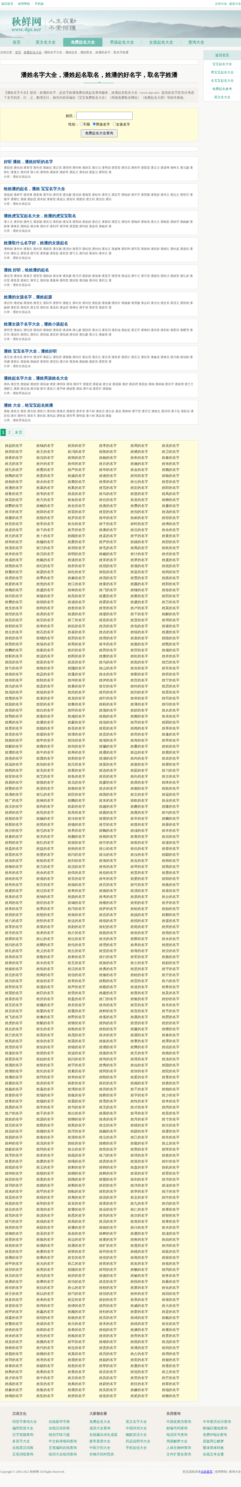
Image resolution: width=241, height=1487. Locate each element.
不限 (85, 124)
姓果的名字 (45, 1372)
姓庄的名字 (76, 764)
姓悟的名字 (139, 1282)
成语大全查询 (99, 1428)
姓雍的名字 (45, 746)
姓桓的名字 (76, 849)
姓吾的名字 (170, 1113)
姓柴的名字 (139, 764)
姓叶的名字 (108, 698)
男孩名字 (101, 124)
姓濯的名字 (139, 1035)
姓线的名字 (14, 1167)
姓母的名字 (139, 951)
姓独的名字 (170, 1089)
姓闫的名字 (76, 855)
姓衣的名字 (76, 1005)
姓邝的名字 (76, 909)
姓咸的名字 (76, 716)
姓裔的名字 (14, 1257)
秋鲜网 (34, 1471)
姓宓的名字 (45, 674)
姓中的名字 (45, 1378)
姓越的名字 (108, 806)
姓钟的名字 (14, 1173)
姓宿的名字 (14, 710)
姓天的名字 (139, 1053)
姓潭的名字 (170, 1041)
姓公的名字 (108, 849)
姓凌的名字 (76, 602)
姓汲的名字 (45, 656)
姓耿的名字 (170, 788)
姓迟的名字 (108, 915)
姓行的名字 (108, 957)
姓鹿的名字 (139, 1017)
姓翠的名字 (170, 1384)
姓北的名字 (14, 975)
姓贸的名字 (139, 981)
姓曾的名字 (139, 824)
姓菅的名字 (170, 1173)
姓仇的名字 (14, 686)
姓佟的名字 (14, 885)
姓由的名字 (170, 1239)
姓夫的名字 (170, 1227)
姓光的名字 (108, 939)
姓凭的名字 (108, 1215)
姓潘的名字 (14, 488)
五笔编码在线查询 (63, 1448)
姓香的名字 (76, 1372)
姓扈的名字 (170, 752)
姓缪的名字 (108, 614)
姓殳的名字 (170, 800)
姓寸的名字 (170, 1119)
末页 (19, 432)
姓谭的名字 (76, 734)
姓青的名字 (170, 1077)
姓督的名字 (170, 849)
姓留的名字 (170, 1257)
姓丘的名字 (76, 951)
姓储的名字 (170, 650)
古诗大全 (221, 4)
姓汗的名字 (170, 1191)
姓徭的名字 (45, 1197)
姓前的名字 (14, 1245)
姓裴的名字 (139, 638)
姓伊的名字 (108, 680)
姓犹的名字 (108, 933)
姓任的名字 (108, 500)
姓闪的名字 (76, 1059)
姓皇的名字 (108, 1396)
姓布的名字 (108, 1005)
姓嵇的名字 (45, 915)
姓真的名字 (76, 1354)
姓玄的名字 (76, 1257)
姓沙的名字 (14, 830)
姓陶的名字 (14, 476)
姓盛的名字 (45, 590)
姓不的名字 (45, 1113)
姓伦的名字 (76, 945)
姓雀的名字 (108, 1017)
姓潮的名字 (108, 1047)
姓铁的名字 (14, 1330)
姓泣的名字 (108, 1137)
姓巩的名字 (45, 812)
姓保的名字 (170, 1300)
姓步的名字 (108, 788)
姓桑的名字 (139, 746)
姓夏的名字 (108, 596)
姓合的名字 (14, 1209)
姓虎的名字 (14, 1023)
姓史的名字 (76, 506)
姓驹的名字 (108, 1023)
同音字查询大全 (24, 1422)
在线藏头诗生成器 (103, 1435)
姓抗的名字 (45, 1288)
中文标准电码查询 (63, 1441)
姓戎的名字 (14, 692)
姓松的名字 (139, 656)
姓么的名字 (76, 1288)
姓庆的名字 (45, 999)
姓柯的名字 (45, 608)
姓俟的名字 (170, 1263)
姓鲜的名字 (108, 1011)
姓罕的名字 (45, 1191)
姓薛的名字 (45, 512)
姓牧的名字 (45, 668)
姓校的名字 (108, 1288)
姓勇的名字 (108, 969)
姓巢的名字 (14, 836)
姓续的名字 (108, 921)
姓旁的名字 (139, 1336)
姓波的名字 (76, 1053)
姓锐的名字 (108, 1330)
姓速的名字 (14, 1053)
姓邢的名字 (76, 638)
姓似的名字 (45, 1047)
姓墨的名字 (170, 873)
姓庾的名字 (139, 782)
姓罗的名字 (76, 518)
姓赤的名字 (45, 1083)
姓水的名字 (45, 482)
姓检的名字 (76, 1029)
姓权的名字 (139, 842)
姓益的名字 (45, 849)
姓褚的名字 (139, 452)
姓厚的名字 (170, 1209)
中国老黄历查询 (178, 1422)
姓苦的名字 (139, 1378)
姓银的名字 (139, 999)
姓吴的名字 (170, 446)
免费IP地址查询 (215, 1435)
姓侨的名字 (76, 1396)
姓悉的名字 (76, 1215)
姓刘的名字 (139, 692)
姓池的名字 (108, 722)
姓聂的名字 (108, 812)
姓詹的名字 (14, 698)
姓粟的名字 (76, 1011)
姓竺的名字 (108, 842)
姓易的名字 (14, 782)
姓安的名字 (14, 524)
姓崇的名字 (108, 1336)
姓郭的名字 (170, 584)
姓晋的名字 (14, 855)
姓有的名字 (108, 867)
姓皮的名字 (14, 530)
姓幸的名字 (139, 698)
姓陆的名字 (170, 638)
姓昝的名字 (76, 608)
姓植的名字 (139, 1251)
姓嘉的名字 (45, 1089)
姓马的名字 (108, 494)
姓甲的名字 (14, 1263)
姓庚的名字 (14, 1282)
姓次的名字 (170, 1125)
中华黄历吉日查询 (217, 1422)
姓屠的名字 (45, 722)
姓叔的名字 (76, 1233)
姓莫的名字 (170, 608)
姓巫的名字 (76, 662)
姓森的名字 (14, 1318)
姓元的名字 (14, 536)
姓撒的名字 (45, 1342)
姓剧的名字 (76, 927)
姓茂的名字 (76, 1035)
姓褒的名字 (170, 1330)
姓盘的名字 (139, 1167)
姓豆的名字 (14, 1011)
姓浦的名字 (108, 758)
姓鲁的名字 (14, 494)
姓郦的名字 (14, 746)
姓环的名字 (108, 1251)
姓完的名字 (14, 1125)
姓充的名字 (45, 770)
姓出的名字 (76, 1113)
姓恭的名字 (14, 957)
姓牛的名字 (45, 752)
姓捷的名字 (108, 1276)
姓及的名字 (170, 993)
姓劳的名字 (139, 734)
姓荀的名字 (76, 644)
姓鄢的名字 (170, 855)
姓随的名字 (76, 1269)
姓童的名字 (108, 584)
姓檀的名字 (170, 1029)
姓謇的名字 (139, 1041)
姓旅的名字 (108, 963)
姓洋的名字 (139, 1185)
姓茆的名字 (14, 1179)
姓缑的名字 (14, 867)
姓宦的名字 (14, 776)
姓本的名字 (170, 1101)
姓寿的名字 (76, 752)
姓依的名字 (139, 933)
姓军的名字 (139, 957)
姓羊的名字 (108, 644)
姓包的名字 (139, 626)
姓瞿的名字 (170, 764)
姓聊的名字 (76, 1119)
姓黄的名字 (170, 536)
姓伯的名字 (108, 873)
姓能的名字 (45, 728)
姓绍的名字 (45, 1318)
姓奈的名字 (45, 1041)
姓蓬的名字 (76, 674)
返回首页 (7, 4)
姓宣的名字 (108, 620)
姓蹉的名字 (139, 1131)
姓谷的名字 (139, 668)
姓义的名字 (45, 951)
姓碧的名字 (45, 1053)
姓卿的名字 (45, 945)
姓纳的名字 (45, 897)
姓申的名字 (45, 740)
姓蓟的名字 (108, 704)
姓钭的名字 (139, 686)
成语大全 (235, 4)
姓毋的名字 (170, 824)
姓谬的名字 (170, 1131)
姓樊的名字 (14, 602)
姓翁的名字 (45, 644)
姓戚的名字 (76, 476)
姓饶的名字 (76, 824)
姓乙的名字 (76, 1263)
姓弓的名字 (14, 668)
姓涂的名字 (14, 861)
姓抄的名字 (108, 1300)
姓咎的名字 (139, 1239)
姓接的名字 (108, 1053)
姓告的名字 (45, 1336)
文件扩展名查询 (178, 1454)
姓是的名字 (170, 1312)
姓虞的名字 (139, 602)
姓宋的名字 (108, 560)
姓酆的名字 (14, 506)
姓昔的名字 (14, 1251)
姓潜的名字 (76, 1137)
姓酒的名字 (14, 1065)
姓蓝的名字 (139, 572)
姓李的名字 (108, 446)
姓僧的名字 (14, 1071)
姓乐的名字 (76, 524)
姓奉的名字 (76, 957)
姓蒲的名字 (108, 710)
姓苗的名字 (139, 494)
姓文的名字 (139, 794)
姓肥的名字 (170, 1017)
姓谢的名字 (108, 476)
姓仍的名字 (170, 1203)
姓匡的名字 (76, 794)
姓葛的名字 (45, 488)
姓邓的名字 (170, 620)
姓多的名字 (14, 1300)
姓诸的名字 (170, 626)
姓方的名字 (45, 500)
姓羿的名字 (139, 650)
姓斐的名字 (14, 1095)
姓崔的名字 (76, 632)
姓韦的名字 (45, 494)
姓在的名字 (170, 1324)
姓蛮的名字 (14, 1197)
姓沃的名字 (14, 806)
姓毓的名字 (170, 1318)
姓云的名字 (139, 482)
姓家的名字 (45, 650)
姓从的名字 (170, 710)
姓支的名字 (14, 608)
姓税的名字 (139, 1342)
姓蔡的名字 (139, 596)
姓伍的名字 (139, 530)
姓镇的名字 (108, 1227)
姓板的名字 (76, 1095)
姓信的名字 (76, 975)
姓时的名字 (139, 524)
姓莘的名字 (170, 728)
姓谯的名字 (45, 879)
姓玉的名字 (45, 1167)
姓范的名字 (108, 488)
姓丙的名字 (170, 1269)
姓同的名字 (45, 1149)
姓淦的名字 (170, 1185)
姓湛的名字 (14, 548)
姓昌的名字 (76, 494)
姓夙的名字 (76, 1125)
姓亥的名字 (14, 1342)
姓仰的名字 (14, 680)
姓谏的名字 (139, 1330)
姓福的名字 (76, 885)
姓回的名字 (170, 1294)
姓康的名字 (108, 530)
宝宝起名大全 (222, 64)
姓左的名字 (14, 632)
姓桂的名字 (170, 746)
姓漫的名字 (45, 987)
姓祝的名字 (170, 566)
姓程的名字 (14, 638)
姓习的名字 (170, 770)
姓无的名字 (108, 1107)
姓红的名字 (45, 842)
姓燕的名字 (14, 758)
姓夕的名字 (14, 1378)
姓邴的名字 (76, 656)
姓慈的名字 (170, 945)
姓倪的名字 (139, 512)
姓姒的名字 (108, 1360)
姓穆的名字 (45, 542)
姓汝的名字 (139, 855)
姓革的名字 (76, 981)
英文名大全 (46, 42)
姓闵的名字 (170, 572)
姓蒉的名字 (14, 1161)
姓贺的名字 (108, 512)
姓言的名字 (45, 885)
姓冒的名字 (14, 1306)
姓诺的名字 (45, 1324)
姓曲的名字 (170, 885)
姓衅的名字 (108, 1233)
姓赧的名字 (108, 1131)
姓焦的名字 (139, 662)
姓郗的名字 (139, 674)
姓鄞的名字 (170, 915)
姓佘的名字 (45, 873)
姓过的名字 (45, 891)
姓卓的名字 (170, 716)
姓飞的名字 (14, 1017)
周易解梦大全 (177, 1441)
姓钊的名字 (108, 1312)
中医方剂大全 (99, 1448)
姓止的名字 (170, 1143)
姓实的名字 (108, 1390)
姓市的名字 (14, 933)
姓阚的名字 (170, 818)
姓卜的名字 (45, 536)
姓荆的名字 (14, 842)
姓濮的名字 (14, 752)
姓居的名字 (45, 788)
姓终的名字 (170, 782)
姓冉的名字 (139, 740)
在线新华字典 (59, 1422)
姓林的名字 (76, 590)
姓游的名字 (76, 842)
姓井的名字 (170, 656)
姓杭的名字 (76, 626)
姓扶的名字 (76, 740)
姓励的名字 (170, 909)
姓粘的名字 (139, 909)
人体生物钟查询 (178, 1448)
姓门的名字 (108, 999)
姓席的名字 (14, 578)
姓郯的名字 (45, 1185)
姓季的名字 (45, 578)
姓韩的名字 (76, 458)
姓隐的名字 (170, 1065)
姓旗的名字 (170, 957)
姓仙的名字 (139, 1065)
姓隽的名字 (108, 1065)
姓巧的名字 (76, 1294)
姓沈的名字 (45, 458)
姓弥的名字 (139, 1071)
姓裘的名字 (76, 614)
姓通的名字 (108, 752)
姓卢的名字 (139, 608)
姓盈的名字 (76, 999)
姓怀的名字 (76, 710)
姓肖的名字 (170, 1137)
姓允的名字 (45, 1263)
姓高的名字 (76, 596)
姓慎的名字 (45, 782)
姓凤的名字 (170, 494)
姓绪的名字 (108, 1342)
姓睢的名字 (108, 1143)
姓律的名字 (76, 1306)
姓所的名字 (170, 927)
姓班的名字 (170, 674)
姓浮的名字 (76, 1131)
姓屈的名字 (108, 566)
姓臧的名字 (108, 554)
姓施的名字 (139, 464)
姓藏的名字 (45, 1005)
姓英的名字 (45, 1035)
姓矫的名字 (76, 1251)
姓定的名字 (76, 1300)
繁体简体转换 (213, 1448)
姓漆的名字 (139, 1348)
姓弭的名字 (139, 1155)
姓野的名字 (76, 1017)
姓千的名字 (139, 1089)
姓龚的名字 (170, 632)
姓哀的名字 (76, 1203)
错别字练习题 (59, 1435)
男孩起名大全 (122, 42)
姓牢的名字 (76, 1342)
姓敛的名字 (45, 1239)
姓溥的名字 (76, 1089)
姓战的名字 (139, 915)
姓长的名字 (45, 1071)
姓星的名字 (14, 1059)
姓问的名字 (14, 945)
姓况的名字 (76, 867)
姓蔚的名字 (76, 806)
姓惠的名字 (139, 644)
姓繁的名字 (14, 1324)
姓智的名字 (170, 1215)
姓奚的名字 (76, 488)
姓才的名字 (139, 1107)
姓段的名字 (14, 662)
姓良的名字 (45, 1384)
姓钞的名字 (170, 999)
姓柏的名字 (14, 482)
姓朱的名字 (139, 458)
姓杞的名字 (108, 927)
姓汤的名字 (170, 512)
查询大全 (196, 42)
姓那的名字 (14, 824)
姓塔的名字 (139, 1059)
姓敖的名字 (14, 818)
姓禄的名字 (45, 800)
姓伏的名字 (170, 554)
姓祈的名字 (108, 1083)
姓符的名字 (108, 692)
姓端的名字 (170, 1390)
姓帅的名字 (170, 861)
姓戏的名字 (45, 1221)
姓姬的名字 (14, 740)
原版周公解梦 (213, 1441)
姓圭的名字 (139, 1197)
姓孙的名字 (76, 446)
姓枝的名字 (108, 1029)
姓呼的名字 (14, 1312)
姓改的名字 (45, 981)
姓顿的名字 (45, 1131)
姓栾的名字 (45, 686)
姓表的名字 (108, 1119)
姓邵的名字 (170, 542)
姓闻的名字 (139, 728)
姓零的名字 (14, 927)
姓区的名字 (45, 903)
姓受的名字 (14, 1239)
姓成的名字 (14, 560)
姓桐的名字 (76, 1173)
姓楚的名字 (45, 855)
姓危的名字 (45, 584)
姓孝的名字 (139, 945)
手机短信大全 (136, 1448)
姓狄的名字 (170, 548)
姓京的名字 (76, 1378)
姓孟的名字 (108, 536)
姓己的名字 (139, 1137)
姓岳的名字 (139, 861)
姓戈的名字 (76, 782)
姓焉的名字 (76, 1221)
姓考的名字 (108, 897)
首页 (17, 42)
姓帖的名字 (76, 1191)
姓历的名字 (108, 1354)
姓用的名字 (170, 1354)
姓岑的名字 (14, 512)
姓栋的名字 (76, 1336)
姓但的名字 (108, 1294)
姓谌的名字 (170, 921)
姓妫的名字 (76, 897)
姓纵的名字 (108, 1041)
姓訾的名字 (108, 818)
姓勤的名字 (108, 981)
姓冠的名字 (139, 1372)
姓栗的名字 (45, 1011)
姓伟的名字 (45, 1306)
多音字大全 (21, 1441)
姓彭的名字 (139, 488)
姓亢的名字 (45, 867)
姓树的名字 (108, 1173)
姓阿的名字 (108, 1071)
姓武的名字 (76, 692)
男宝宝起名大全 (222, 72)
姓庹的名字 (108, 1161)
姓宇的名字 (76, 1065)
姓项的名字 (139, 566)
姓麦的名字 (14, 891)
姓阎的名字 (14, 770)
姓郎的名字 (170, 488)
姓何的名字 (76, 464)
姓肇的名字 (76, 1209)
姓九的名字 (139, 1203)
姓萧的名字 (76, 542)
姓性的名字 (139, 1101)
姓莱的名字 (139, 1288)
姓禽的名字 (45, 1017)
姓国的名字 (108, 794)
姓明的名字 (76, 554)
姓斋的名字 (170, 1366)
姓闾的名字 (170, 1348)
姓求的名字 (45, 1360)
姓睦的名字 (139, 975)
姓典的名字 (76, 1384)
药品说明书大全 (138, 1441)
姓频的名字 (76, 1312)
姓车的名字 (170, 668)
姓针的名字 (170, 1161)
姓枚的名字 (76, 1318)
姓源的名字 (45, 1119)
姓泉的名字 (14, 897)
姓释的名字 (14, 1372)
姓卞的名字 (45, 530)
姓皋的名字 (76, 1330)
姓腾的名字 (139, 1047)
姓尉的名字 (170, 963)
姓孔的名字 (14, 470)
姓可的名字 (14, 1221)
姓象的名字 (14, 1390)
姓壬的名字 (14, 1294)
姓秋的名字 (45, 680)
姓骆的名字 (45, 596)
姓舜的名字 (14, 939)
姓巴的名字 (170, 662)
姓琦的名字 (108, 1059)
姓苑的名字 (139, 927)
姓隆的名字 (170, 806)
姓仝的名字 (76, 1149)
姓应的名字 (14, 620)
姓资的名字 (45, 1209)
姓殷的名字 (45, 518)
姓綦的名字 (170, 1282)
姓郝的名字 (139, 518)
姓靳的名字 (14, 656)
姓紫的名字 (14, 1083)
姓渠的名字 (76, 1041)
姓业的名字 (108, 1209)
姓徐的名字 (170, 590)
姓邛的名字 (170, 1179)
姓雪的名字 (108, 1101)
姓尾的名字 (139, 1257)
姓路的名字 (170, 578)
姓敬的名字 (45, 957)
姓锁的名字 (45, 1173)
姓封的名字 (76, 650)
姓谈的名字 (76, 560)
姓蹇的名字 (139, 1366)
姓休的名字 (14, 1336)
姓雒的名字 (170, 1396)
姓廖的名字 (108, 782)
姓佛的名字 (14, 1077)
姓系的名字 (139, 1300)
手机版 (39, 4)
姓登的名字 (139, 1023)
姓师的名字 (14, 812)
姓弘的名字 (45, 794)
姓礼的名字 (14, 951)
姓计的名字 (139, 554)
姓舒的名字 (76, 566)
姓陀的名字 (170, 1071)
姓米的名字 (14, 554)
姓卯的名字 (14, 1269)
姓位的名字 (76, 939)
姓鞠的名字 (108, 830)
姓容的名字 (108, 776)
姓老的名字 (170, 891)
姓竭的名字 (14, 1396)
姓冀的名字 (45, 758)
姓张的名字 (170, 464)
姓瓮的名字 (170, 1155)
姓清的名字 (139, 891)
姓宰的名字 (170, 740)
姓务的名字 (170, 1276)
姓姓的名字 (14, 1119)
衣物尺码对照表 (101, 1454)
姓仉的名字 (139, 849)
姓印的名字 (170, 704)
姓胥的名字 (14, 728)
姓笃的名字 (14, 1215)
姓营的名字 (76, 993)
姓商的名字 (170, 867)
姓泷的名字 (170, 1233)
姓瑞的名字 (45, 1095)
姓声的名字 (76, 987)
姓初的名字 (139, 903)
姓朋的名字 (76, 1360)
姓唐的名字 (108, 506)
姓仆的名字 (139, 1227)
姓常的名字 (45, 524)
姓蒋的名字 (14, 458)
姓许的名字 (45, 464)
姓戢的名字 (139, 1143)
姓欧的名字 (139, 800)
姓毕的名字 (108, 518)
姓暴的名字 (76, 686)
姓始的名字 (45, 1059)
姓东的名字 (108, 800)
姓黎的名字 (76, 704)
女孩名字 (121, 124)
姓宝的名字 (14, 1005)
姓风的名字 (14, 1041)
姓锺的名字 (139, 590)
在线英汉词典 (22, 1448)
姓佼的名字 (108, 1257)
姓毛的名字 (108, 548)
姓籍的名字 (108, 716)
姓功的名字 (76, 1282)
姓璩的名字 (108, 746)
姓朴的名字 (139, 1294)
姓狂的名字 (139, 1384)
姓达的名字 (76, 921)
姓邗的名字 (14, 1185)
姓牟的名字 (14, 873)
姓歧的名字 (139, 1324)
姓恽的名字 (170, 1149)
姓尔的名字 (139, 1215)
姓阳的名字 (170, 879)
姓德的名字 (108, 891)
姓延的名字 (170, 1251)
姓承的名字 (45, 933)
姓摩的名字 (45, 1282)
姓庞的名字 (170, 560)
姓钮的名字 (139, 632)
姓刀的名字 (108, 1155)
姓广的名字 (14, 800)
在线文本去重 (213, 1454)
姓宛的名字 (14, 915)
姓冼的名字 (45, 1143)
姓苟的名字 (108, 1269)
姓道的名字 (139, 987)
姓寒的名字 (14, 1101)
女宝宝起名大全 (222, 80)
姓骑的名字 (76, 1023)
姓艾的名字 (45, 776)
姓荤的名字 (108, 1366)
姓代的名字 (45, 1348)
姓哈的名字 (14, 879)
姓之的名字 (170, 1372)
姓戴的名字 (45, 560)
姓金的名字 (139, 470)
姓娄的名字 (14, 584)
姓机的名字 (170, 1167)
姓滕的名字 (14, 518)
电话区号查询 (177, 1435)
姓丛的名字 (14, 1029)
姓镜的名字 (76, 1047)
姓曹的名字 (45, 470)
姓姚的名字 (139, 542)
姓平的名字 (139, 536)
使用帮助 (24, 4)
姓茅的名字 (139, 560)
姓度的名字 (139, 1245)
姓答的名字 (108, 1263)
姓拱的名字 (76, 1276)
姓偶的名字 (45, 1245)
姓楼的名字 (108, 903)
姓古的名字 (170, 776)
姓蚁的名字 (14, 1149)
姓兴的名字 (14, 981)
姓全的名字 (108, 674)
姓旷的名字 (108, 1245)
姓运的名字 (76, 1239)
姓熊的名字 (14, 566)
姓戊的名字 (170, 1342)
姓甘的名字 (108, 686)
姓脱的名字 (14, 1137)
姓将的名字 (14, 963)
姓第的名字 (45, 927)
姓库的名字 (76, 812)
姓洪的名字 (108, 626)
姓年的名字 (108, 879)
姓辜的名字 (14, 909)
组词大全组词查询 (63, 1454)
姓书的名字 (76, 1107)
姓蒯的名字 (76, 836)
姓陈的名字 (108, 452)
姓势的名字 (139, 1149)
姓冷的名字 (76, 818)
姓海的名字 (108, 861)
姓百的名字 (108, 885)
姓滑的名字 (108, 638)
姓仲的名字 (76, 680)
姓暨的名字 (14, 788)
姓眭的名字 (76, 1143)
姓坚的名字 (139, 969)
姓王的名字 (45, 452)
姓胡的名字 (45, 602)
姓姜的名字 (45, 476)
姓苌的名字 (139, 1173)
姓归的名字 (76, 861)
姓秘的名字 (170, 1360)
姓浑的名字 (14, 1155)
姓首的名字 (139, 1221)
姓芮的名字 (108, 650)
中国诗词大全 (136, 1428)
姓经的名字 (14, 614)
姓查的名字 (139, 836)
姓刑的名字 (45, 1203)
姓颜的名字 (139, 584)
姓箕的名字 (139, 1161)
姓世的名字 (108, 1149)
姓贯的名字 (170, 1336)
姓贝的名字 (45, 554)
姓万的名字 (170, 602)
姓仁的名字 (139, 1209)
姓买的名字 (108, 1318)
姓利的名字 (45, 806)
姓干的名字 (139, 614)
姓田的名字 (170, 596)
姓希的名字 (170, 987)
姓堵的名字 (108, 740)
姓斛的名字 (76, 1167)
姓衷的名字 (108, 1203)
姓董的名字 (14, 572)
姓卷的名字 (45, 1137)
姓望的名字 (14, 993)
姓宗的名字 (45, 620)
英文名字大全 (136, 1422)
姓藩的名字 (76, 1227)
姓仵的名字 (170, 1197)
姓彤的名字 (45, 1396)
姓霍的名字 (108, 602)
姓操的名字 (14, 969)
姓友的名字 (139, 1263)
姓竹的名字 (139, 885)
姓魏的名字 (170, 470)
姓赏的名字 (139, 873)
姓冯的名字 (76, 452)
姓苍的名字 (76, 728)
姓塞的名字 (108, 1239)
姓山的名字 (108, 668)
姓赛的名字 (45, 1251)
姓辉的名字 (139, 939)
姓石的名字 (45, 632)
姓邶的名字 (108, 1185)
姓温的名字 (14, 764)
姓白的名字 (45, 710)
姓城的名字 (76, 903)
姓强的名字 (108, 578)
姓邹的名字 (139, 476)
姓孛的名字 (139, 1191)
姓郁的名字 (14, 626)
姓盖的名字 (14, 849)
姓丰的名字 (170, 830)
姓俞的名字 (76, 500)
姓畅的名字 (139, 1269)
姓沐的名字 (108, 1035)
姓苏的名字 (170, 482)
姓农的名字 (170, 758)
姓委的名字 (139, 1312)
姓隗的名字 (76, 668)
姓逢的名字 (170, 734)
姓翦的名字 (14, 1354)
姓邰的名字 (139, 710)
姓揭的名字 (139, 1083)
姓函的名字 (14, 1384)
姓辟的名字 (108, 1384)
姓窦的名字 (76, 482)
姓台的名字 (170, 897)
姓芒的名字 (170, 1378)
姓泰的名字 (14, 1366)
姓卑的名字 (76, 891)
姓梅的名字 (14, 590)
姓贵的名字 (108, 1348)
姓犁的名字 (14, 987)
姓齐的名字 (76, 530)
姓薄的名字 (139, 704)
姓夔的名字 (139, 806)
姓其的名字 (108, 1378)
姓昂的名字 (108, 1306)
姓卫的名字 (170, 452)
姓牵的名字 (45, 1155)
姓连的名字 (108, 770)
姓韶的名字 (14, 704)
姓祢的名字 (14, 1288)
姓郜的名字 (45, 704)
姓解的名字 (170, 614)
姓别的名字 (45, 764)
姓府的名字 (14, 1227)
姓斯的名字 (45, 1125)
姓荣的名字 (14, 644)
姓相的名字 (108, 836)
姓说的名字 (14, 1131)
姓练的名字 (45, 969)
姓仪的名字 (170, 951)
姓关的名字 (45, 836)
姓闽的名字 (45, 975)
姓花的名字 (14, 500)
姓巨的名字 (45, 993)
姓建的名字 (108, 993)
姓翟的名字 (45, 734)
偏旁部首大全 (22, 1428)
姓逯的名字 (170, 842)
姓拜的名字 (45, 1077)
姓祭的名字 (45, 1065)
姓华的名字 (108, 470)
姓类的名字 (45, 1269)
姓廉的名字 (170, 506)
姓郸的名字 (76, 1185)
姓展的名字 (108, 1113)
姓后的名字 (170, 836)
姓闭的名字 (170, 1107)
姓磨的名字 (45, 1161)
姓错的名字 (139, 1125)
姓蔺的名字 (14, 722)
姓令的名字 (45, 963)
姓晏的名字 (108, 764)
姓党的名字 (14, 734)
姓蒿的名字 (45, 1179)
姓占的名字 (139, 1354)
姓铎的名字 (108, 1167)
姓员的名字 (108, 1221)
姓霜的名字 (76, 1101)
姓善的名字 (170, 1083)
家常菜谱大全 (99, 1441)
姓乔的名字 (139, 722)
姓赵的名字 (14, 446)
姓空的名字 (108, 824)
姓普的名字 (139, 993)
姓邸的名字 (45, 1227)
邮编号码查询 (177, 1428)
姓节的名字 (170, 1011)
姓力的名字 (170, 981)
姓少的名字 (170, 1095)
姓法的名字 (108, 855)
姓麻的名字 (76, 578)
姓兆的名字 (45, 1276)
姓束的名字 (45, 698)
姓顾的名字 (76, 536)
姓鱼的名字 (76, 776)
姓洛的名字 (14, 1191)
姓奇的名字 (76, 1077)
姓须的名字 (139, 830)
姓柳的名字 (170, 500)
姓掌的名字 (170, 1221)
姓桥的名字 (108, 1095)
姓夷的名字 (76, 1197)
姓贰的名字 (139, 1396)
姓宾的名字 (108, 1372)
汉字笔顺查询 (22, 1435)
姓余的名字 (170, 530)
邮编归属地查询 (215, 1428)
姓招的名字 (139, 921)
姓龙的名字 (76, 698)
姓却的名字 (76, 746)
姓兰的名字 (14, 1035)
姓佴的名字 (76, 873)
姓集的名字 (45, 1390)
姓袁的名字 (139, 500)
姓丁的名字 (76, 620)
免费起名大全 (83, 42)
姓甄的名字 (170, 644)
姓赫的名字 (139, 1390)
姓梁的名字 (45, 572)
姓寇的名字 (170, 794)
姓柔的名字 (139, 1077)
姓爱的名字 (139, 879)
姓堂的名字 (108, 951)
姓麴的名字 (14, 650)
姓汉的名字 (76, 969)
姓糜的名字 (108, 656)
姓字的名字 (139, 1095)
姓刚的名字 (108, 1077)
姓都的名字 (139, 788)
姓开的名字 (170, 903)
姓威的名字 (139, 1306)
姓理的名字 (108, 945)
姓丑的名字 (14, 1276)
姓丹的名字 (139, 1119)
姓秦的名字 (170, 458)
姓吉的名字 (108, 632)
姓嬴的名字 (45, 1312)
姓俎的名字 (14, 1203)
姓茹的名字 (139, 770)
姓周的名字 (139, 446)
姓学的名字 (45, 1107)
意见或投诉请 (198, 1471)
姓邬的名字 (170, 518)
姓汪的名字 (45, 548)
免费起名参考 (222, 89)
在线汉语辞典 (59, 1428)
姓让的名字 (45, 939)
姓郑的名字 (14, 452)
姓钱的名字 (45, 446)
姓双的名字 (108, 728)
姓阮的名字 (108, 572)
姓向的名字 (139, 776)
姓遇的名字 (76, 1245)
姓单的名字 (45, 626)
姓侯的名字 (14, 674)
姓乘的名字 (45, 1257)
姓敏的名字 (139, 1276)
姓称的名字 (14, 1348)
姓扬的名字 (14, 1089)
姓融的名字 (45, 818)
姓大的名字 (170, 1306)
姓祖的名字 (45, 692)
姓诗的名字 (108, 1089)
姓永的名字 (170, 939)
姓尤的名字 (14, 464)
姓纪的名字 (45, 566)
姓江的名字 (76, 584)
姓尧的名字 (170, 933)
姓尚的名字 (139, 758)
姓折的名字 (170, 1023)
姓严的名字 (76, 470)
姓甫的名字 (76, 1390)
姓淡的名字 (170, 1059)
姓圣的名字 (45, 1233)
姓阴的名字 (170, 722)
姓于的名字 (108, 524)
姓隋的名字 (76, 1179)
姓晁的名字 (139, 812)
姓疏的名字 (76, 1155)
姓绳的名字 (76, 1161)
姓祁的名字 (76, 548)
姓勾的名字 (170, 812)
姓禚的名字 (170, 1047)
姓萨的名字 (108, 909)
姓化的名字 (170, 1288)
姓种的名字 (14, 1143)
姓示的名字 (76, 1324)
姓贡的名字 (108, 734)
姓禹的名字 (139, 548)
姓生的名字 (45, 1029)
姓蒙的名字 (76, 722)
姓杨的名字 (108, 458)
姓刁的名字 (108, 590)
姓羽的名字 (14, 1360)
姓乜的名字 (45, 830)
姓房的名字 (45, 614)
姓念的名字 (108, 1125)
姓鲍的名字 (45, 506)
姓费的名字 (139, 506)
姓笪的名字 (76, 879)
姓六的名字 (14, 921)
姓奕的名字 (139, 1360)
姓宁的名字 (170, 680)
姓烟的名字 (45, 1101)
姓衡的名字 (76, 788)
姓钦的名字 (45, 861)
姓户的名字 (14, 1113)
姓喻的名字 (170, 476)
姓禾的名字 (108, 1324)
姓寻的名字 (139, 1113)
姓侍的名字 (170, 1245)
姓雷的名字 (76, 512)
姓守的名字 (170, 969)
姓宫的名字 (139, 680)
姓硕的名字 (45, 1366)
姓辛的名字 (139, 818)
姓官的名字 (139, 1005)
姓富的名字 (45, 662)
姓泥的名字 (108, 1197)
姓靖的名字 (139, 1318)
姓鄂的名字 (14, 716)
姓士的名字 (139, 963)
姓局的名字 (14, 903)
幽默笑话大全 (136, 1435)
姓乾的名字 (108, 1191)
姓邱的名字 (14, 596)
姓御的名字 (14, 1233)
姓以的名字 (45, 1294)
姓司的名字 (170, 698)
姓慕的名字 (76, 770)
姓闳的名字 (45, 1330)
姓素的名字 (76, 1071)
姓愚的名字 (14, 1107)
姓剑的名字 (139, 1179)
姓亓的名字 (170, 975)
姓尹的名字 (108, 542)
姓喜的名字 (14, 999)
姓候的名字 (76, 915)
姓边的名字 (139, 752)
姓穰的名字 (45, 1354)
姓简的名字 (45, 824)
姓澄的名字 (14, 1047)
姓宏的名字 (108, 1282)
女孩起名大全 (161, 42)
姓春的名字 (170, 1035)
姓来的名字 (45, 1300)
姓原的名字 (139, 897)
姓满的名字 (14, 794)
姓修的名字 (108, 975)
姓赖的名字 (139, 716)
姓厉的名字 (170, 686)
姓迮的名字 (76, 1348)
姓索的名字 (45, 716)
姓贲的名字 (139, 620)
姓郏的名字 (76, 758)
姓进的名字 (45, 1215)
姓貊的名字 (45, 1023)
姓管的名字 (108, 608)
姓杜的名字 (76, 572)
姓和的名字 (14, 542)
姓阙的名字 (76, 800)
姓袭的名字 (139, 1233)
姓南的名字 (170, 1053)
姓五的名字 (76, 963)
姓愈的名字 (76, 1366)
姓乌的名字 (108, 662)
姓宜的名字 (139, 1011)
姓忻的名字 (45, 921)
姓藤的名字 (139, 1029)
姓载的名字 (108, 987)
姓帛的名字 (170, 1005)
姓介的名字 (76, 933)
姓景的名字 (170, 692)
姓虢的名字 (108, 1179)
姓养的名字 (76, 830)
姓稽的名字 (45, 638)
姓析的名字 (76, 1083)
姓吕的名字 (108, 464)
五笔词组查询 (22, 1454)
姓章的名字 (108, 482)
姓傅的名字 (170, 524)
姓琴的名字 (139, 867)
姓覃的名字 (45, 909)
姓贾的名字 (139, 578)
